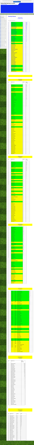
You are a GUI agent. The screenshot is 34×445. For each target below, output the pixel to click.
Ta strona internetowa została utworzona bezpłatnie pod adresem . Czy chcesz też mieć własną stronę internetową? (16, 1)
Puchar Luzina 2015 (3, 35)
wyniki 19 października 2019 (3, 21)
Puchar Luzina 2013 (3, 38)
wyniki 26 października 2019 (3, 20)
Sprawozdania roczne (3, 28)
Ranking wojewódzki (3, 41)
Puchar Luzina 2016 (3, 34)
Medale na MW (3, 45)
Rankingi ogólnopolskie (3, 42)
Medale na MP (3, 44)
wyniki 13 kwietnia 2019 (3, 24)
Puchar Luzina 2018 (3, 31)
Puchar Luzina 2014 (3, 37)
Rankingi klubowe (3, 27)
